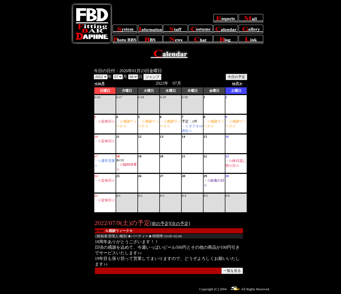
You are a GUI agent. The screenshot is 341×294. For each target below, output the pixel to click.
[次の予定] (180, 223)
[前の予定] (160, 223)
